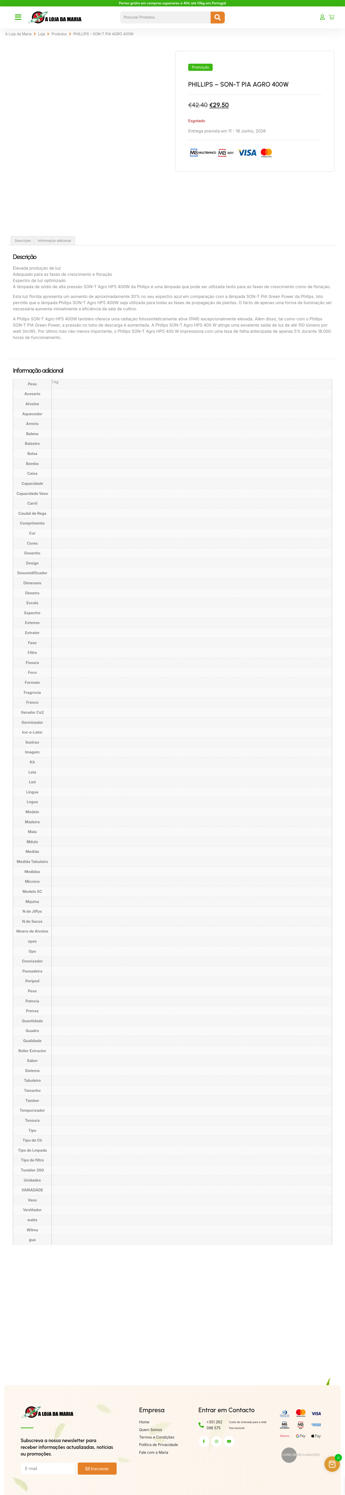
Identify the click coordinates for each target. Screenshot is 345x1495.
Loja (41, 34)
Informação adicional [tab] (54, 240)
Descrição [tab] (23, 240)
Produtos (59, 34)
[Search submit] (218, 17)
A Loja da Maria (18, 34)
